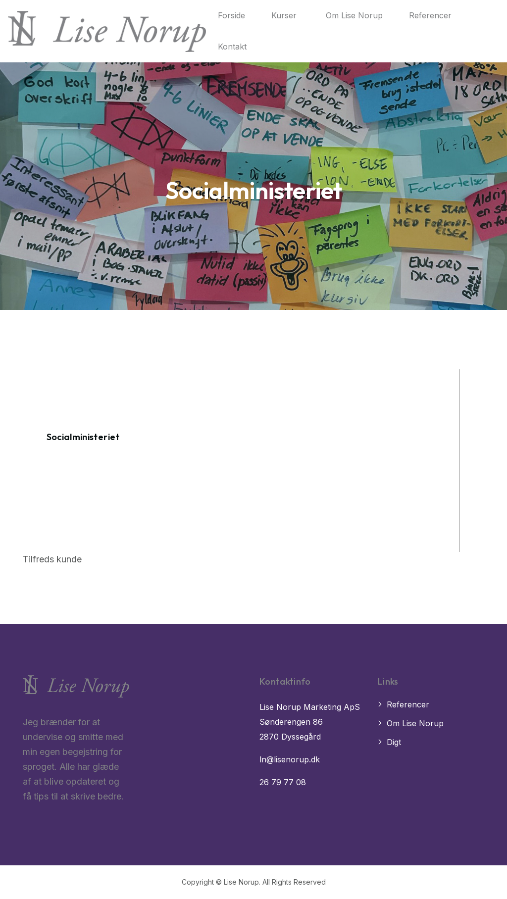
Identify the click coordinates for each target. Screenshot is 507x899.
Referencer (430, 15)
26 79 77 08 (282, 782)
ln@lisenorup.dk (289, 759)
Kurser (284, 15)
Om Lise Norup (354, 15)
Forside (231, 15)
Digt (394, 742)
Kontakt (232, 46)
